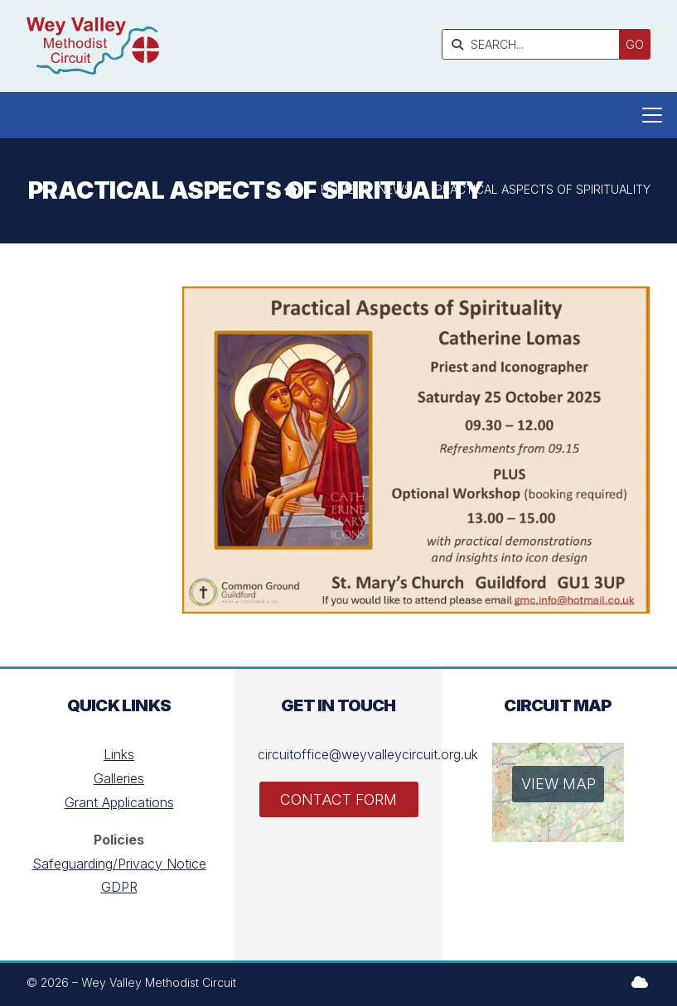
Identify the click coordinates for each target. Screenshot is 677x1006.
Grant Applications (119, 802)
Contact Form (338, 799)
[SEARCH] (535, 44)
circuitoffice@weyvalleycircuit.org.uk (368, 754)
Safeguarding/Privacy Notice (119, 863)
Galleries (119, 778)
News (395, 189)
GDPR (119, 886)
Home (338, 189)
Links (119, 754)
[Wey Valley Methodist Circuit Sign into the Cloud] (639, 982)
